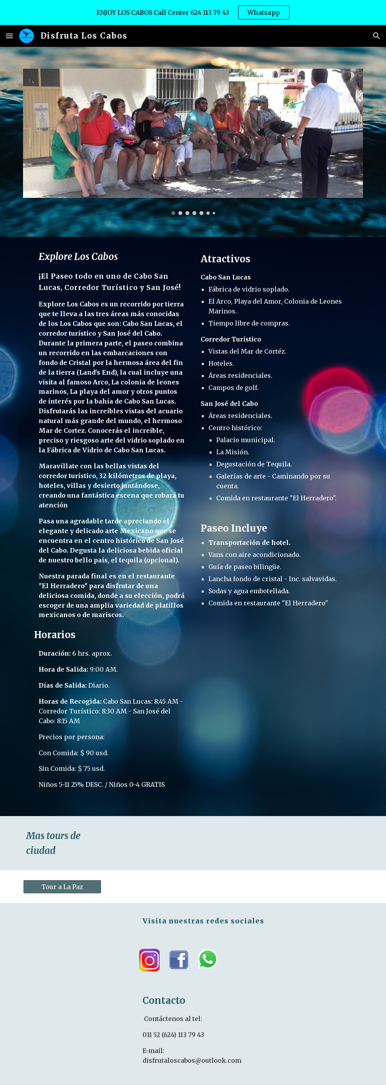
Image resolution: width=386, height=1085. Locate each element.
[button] (9, 35)
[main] (106, 526)
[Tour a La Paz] (62, 886)
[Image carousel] (193, 142)
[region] (193, 12)
